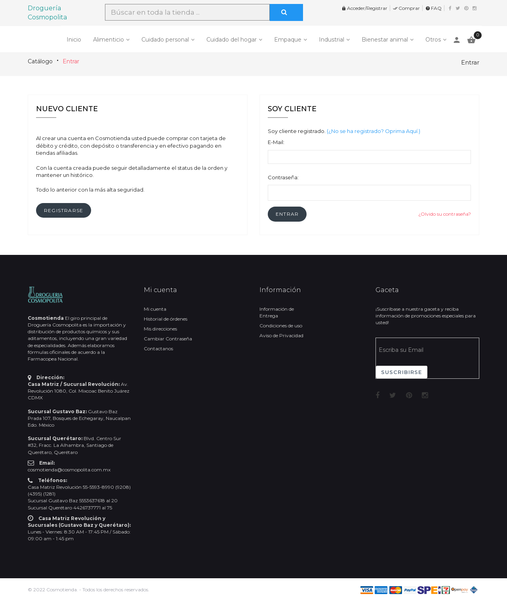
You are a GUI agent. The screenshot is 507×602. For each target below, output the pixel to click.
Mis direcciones (160, 329)
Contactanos (158, 348)
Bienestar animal (385, 39)
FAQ (433, 8)
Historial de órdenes (165, 319)
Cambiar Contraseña (168, 339)
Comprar (406, 8)
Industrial (331, 39)
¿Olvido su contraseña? (444, 214)
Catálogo (40, 61)
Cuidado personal (165, 39)
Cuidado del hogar (231, 39)
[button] (287, 214)
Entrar (71, 61)
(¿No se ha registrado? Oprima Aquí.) (373, 131)
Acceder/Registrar (364, 8)
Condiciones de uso (280, 326)
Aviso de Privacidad (281, 335)
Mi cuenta (155, 309)
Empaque (287, 39)
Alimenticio (108, 39)
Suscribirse (401, 372)
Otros (433, 39)
